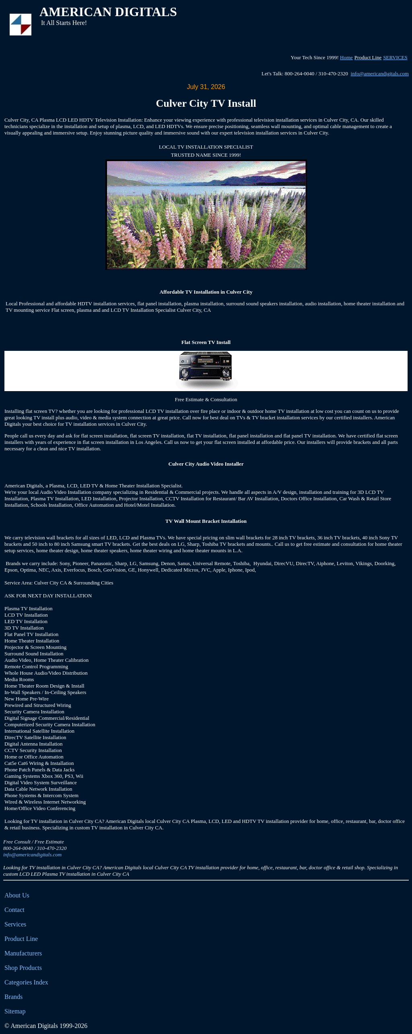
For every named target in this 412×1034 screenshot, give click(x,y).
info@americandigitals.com (380, 73)
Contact (14, 909)
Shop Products (23, 967)
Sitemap (14, 1011)
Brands (13, 996)
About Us (16, 895)
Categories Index (26, 982)
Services (15, 924)
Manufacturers (23, 953)
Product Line (21, 938)
